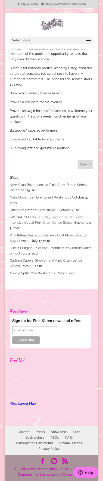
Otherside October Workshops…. (34, 210)
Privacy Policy (49, 448)
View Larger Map (23, 403)
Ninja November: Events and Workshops (40, 197)
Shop (77, 432)
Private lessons (70, 443)
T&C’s (54, 437)
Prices (40, 432)
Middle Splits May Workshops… (33, 273)
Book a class (34, 437)
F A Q (69, 437)
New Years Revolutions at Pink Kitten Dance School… (49, 185)
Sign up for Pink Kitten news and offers (46, 321)
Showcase (59, 432)
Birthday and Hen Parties (34, 443)
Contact (24, 432)
